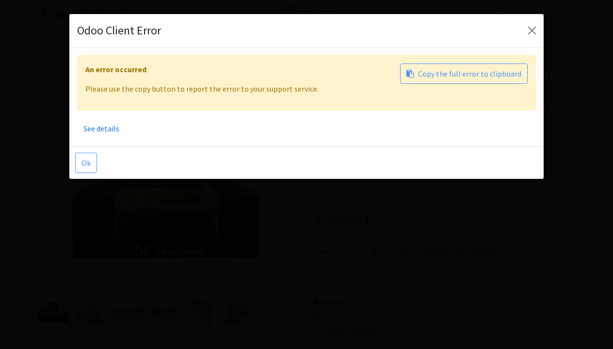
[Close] (532, 30)
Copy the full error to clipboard (463, 74)
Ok (86, 163)
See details (101, 128)
